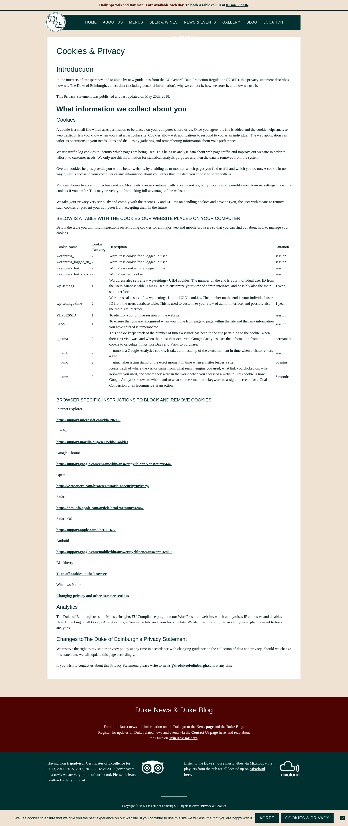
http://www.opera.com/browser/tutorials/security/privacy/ (102, 486)
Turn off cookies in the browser (81, 574)
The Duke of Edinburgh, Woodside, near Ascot (55, 22)
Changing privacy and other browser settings (92, 596)
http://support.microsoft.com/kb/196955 (88, 420)
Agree (267, 818)
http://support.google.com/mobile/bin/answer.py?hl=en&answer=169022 (114, 552)
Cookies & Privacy (307, 818)
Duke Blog (234, 727)
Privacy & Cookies (213, 806)
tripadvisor (76, 763)
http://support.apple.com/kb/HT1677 (86, 530)
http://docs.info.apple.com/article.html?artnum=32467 (100, 508)
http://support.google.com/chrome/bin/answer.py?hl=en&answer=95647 (114, 464)
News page (205, 727)
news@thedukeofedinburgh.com (189, 665)
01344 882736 (237, 5)
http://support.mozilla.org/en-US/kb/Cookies (92, 442)
